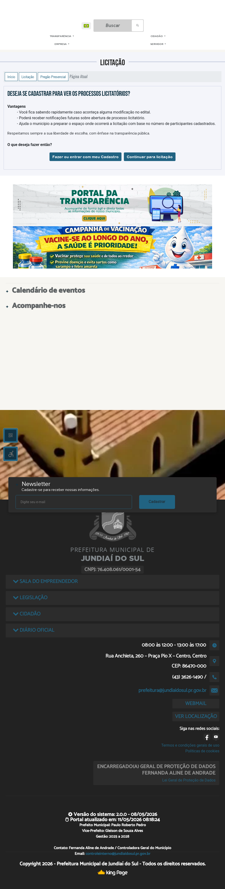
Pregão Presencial (53, 76)
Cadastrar (157, 501)
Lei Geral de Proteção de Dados (189, 780)
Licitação (28, 76)
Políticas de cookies (202, 751)
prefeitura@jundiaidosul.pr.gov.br (172, 690)
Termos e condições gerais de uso (190, 745)
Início (11, 76)
